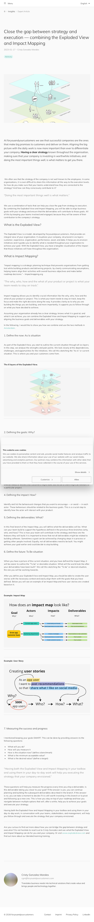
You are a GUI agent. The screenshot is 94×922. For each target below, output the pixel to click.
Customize (47, 479)
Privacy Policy (72, 914)
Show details (80, 472)
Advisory (8, 57)
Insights (11, 11)
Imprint (58, 914)
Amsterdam (9, 328)
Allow (76, 479)
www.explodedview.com (73, 833)
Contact (47, 914)
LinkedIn (86, 914)
